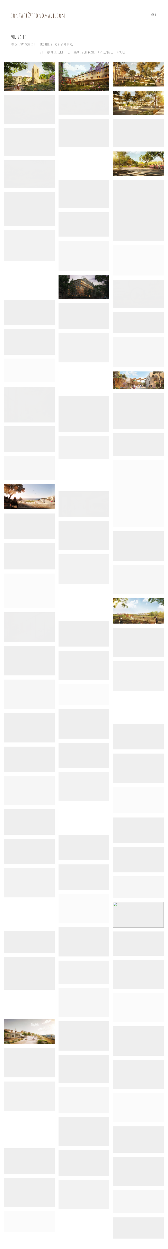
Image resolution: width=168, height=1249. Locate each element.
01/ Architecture (55, 52)
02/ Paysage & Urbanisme (81, 52)
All (41, 52)
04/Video (120, 52)
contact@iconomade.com (37, 14)
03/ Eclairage (105, 52)
